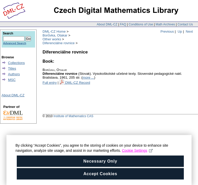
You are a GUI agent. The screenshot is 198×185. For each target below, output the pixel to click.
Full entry (50, 83)
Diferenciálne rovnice (59, 43)
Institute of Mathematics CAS (73, 116)
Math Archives (165, 24)
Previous (167, 31)
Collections (16, 63)
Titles (12, 68)
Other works (52, 39)
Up (180, 31)
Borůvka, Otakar (55, 35)
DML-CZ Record (77, 83)
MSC (12, 80)
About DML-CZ (107, 24)
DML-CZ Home (54, 31)
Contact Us (185, 24)
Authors (14, 74)
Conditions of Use (141, 24)
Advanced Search (14, 43)
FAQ (123, 24)
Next (189, 31)
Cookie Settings (137, 153)
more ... (88, 77)
